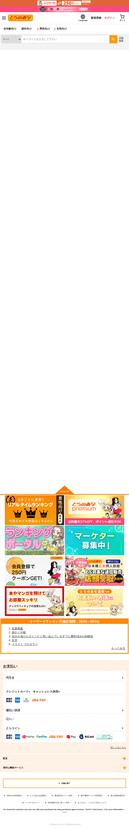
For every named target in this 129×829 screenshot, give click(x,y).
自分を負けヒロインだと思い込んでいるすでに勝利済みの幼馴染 (52, 636)
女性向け (60, 29)
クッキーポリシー (32, 803)
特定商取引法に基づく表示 (59, 803)
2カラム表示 (117, 122)
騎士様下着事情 (11, 308)
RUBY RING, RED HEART (17, 417)
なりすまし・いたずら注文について (92, 803)
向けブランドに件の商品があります (64, 476)
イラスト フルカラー (25, 644)
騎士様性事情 (95, 308)
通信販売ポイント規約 (63, 796)
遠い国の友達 (96, 73)
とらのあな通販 (9, 52)
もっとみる (118, 648)
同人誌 (23, 52)
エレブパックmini (55, 199)
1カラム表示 (124, 122)
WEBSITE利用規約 (14, 796)
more (64, 812)
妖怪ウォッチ (22, 66)
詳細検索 (121, 39)
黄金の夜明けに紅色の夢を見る (63, 308)
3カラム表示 (110, 122)
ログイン (109, 17)
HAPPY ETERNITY (99, 199)
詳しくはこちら (118, 747)
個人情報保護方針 (118, 796)
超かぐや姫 (19, 632)
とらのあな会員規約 (38, 796)
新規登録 (95, 17)
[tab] (17, 112)
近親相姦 (17, 628)
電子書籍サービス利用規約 (91, 796)
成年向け (26, 29)
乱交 (14, 640)
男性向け (43, 29)
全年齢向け (9, 29)
